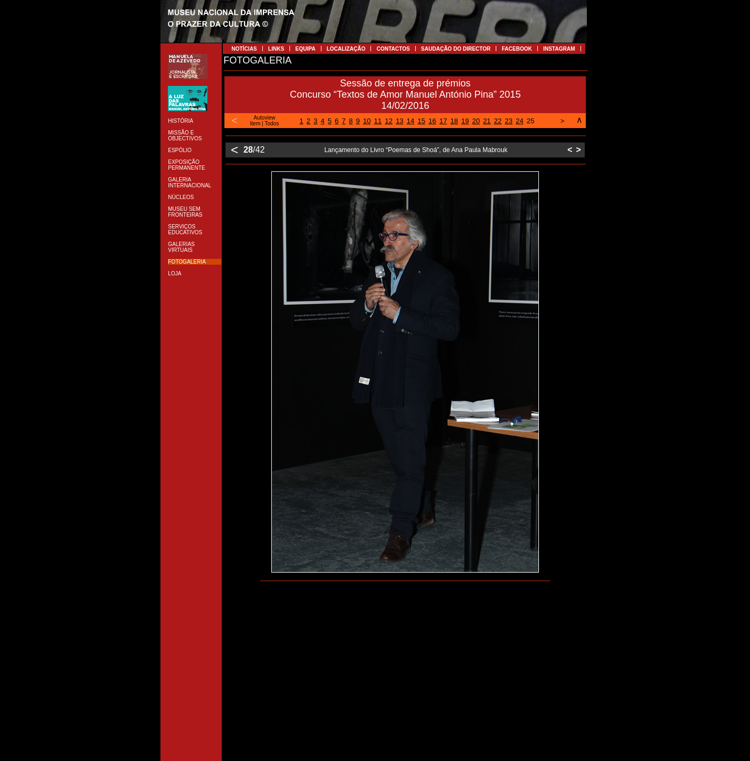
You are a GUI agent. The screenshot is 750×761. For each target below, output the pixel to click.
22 (498, 121)
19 (465, 121)
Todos (272, 123)
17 (443, 121)
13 (399, 121)
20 (476, 121)
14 (410, 121)
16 (432, 121)
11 (377, 121)
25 (530, 121)
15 (421, 121)
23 (508, 121)
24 (519, 121)
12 (388, 121)
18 (454, 121)
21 (486, 121)
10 (366, 121)
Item (255, 123)
